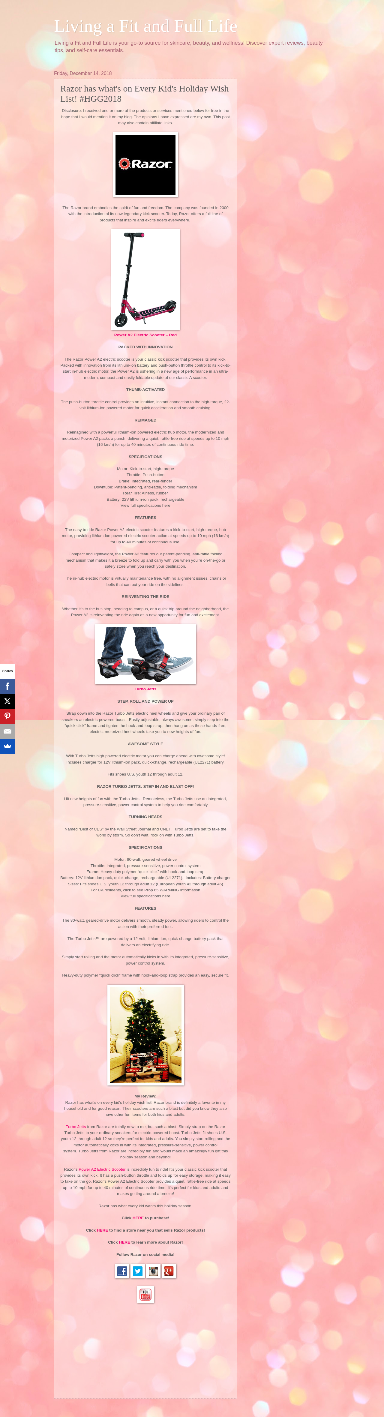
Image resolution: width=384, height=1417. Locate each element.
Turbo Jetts (146, 689)
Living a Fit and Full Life (146, 26)
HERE (138, 1218)
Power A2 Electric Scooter (103, 1169)
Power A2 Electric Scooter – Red (145, 335)
